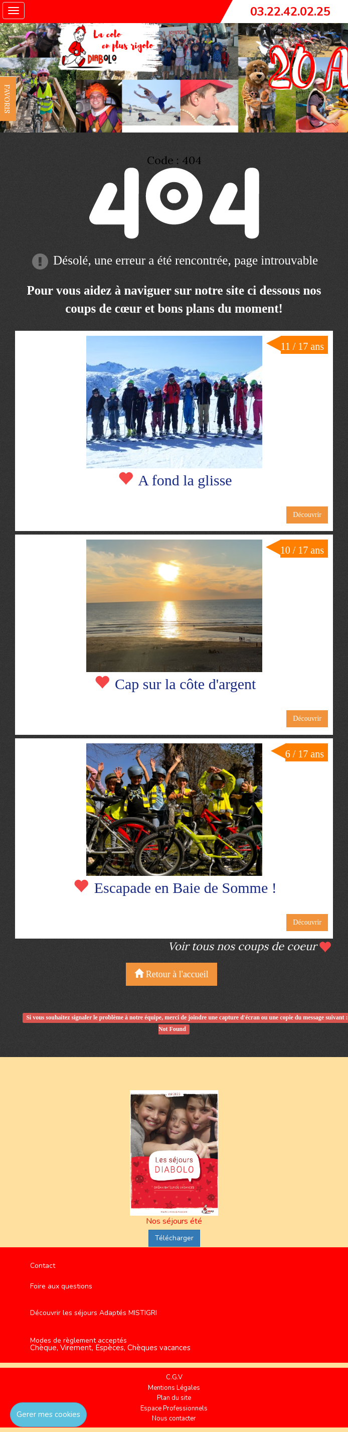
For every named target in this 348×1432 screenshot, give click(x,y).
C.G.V (174, 1377)
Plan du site (174, 1397)
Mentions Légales (174, 1387)
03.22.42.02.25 (290, 12)
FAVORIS (7, 98)
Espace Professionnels (174, 1408)
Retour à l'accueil (171, 974)
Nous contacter (174, 1418)
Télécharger (174, 1238)
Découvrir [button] (307, 514)
